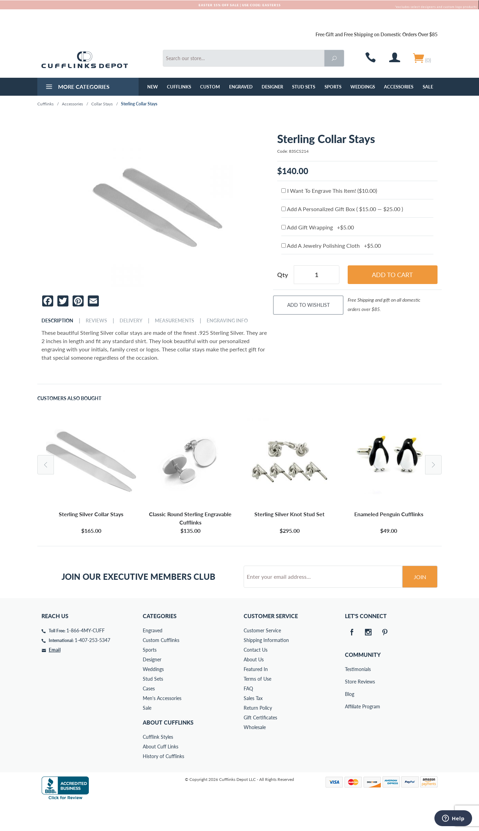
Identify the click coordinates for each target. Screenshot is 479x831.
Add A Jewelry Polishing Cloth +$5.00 (331, 245)
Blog (349, 720)
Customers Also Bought (69, 398)
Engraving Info (227, 320)
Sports (333, 86)
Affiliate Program (350, 733)
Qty (282, 274)
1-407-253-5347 (92, 666)
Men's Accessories (162, 724)
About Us (254, 686)
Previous (45, 464)
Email (54, 676)
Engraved (241, 86)
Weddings (362, 86)
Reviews (96, 320)
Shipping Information (266, 666)
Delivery (131, 320)
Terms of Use (257, 705)
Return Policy (258, 734)
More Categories (77, 87)
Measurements (174, 320)
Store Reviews (350, 708)
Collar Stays (102, 103)
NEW (152, 86)
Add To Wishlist (308, 305)
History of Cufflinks (163, 782)
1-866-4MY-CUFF (85, 657)
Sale (428, 86)
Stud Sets (303, 86)
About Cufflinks (168, 748)
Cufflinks (179, 86)
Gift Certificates (260, 744)
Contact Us (255, 676)
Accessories (398, 86)
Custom (210, 86)
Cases (149, 715)
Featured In (256, 695)
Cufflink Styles (158, 763)
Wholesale (255, 753)
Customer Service (262, 657)
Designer (272, 86)
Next (433, 464)
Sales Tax (253, 724)
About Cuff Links (160, 773)
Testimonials (350, 695)
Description (57, 320)
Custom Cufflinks (161, 666)
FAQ (248, 715)
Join (420, 603)
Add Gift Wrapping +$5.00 (317, 227)
